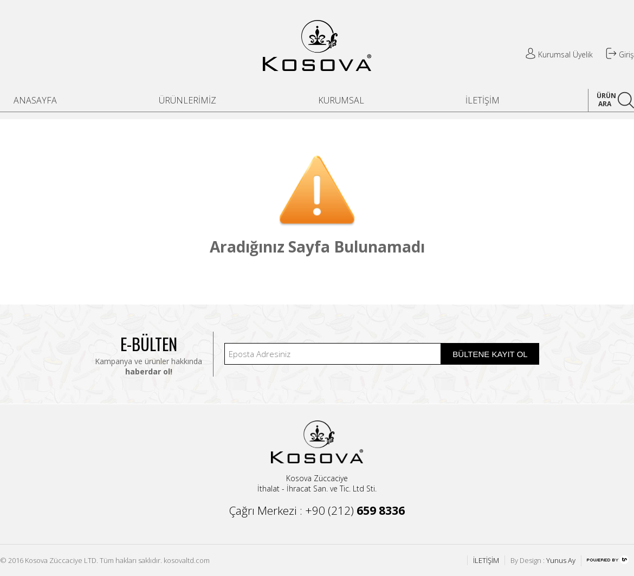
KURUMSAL (341, 100)
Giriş (620, 54)
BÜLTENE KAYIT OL (489, 354)
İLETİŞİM (482, 100)
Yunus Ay (560, 560)
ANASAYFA (35, 100)
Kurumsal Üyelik (559, 54)
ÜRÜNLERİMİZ (187, 100)
